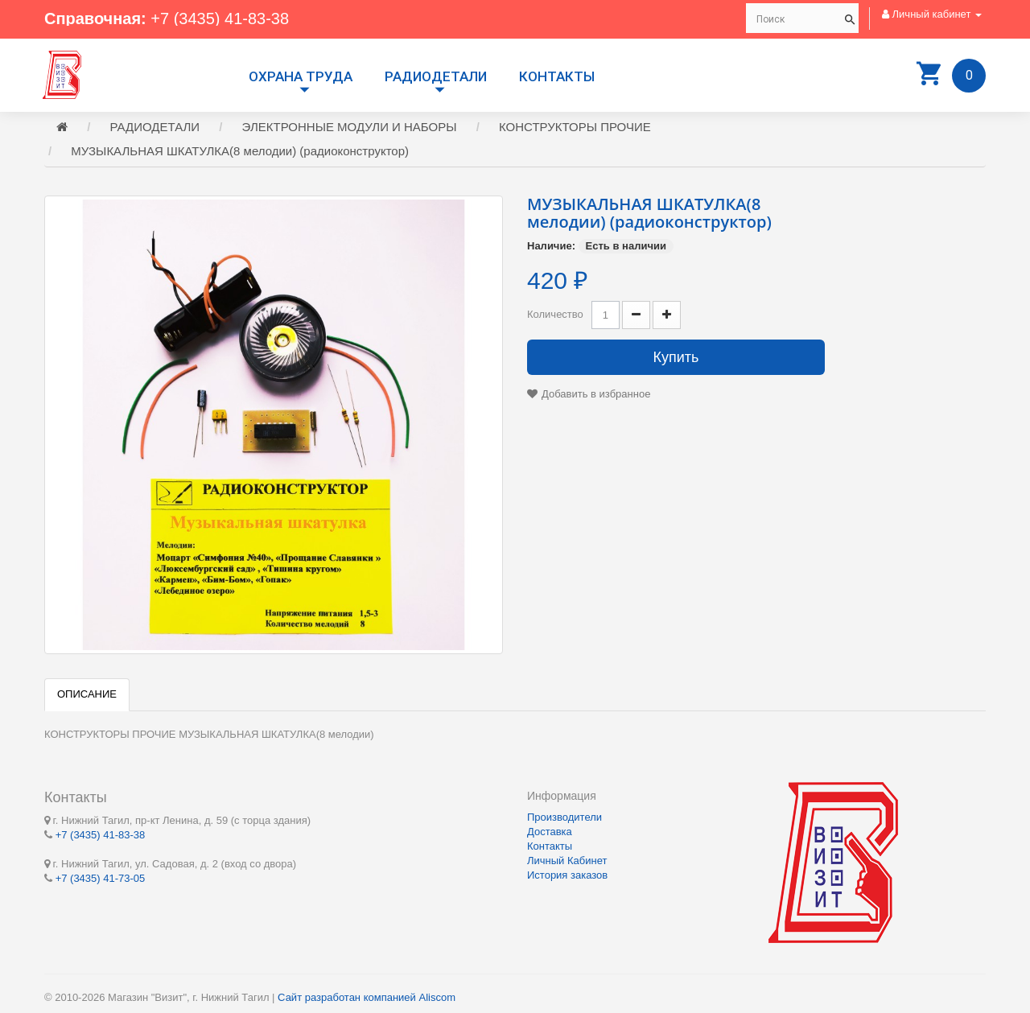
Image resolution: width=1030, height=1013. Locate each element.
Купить (676, 357)
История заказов (567, 875)
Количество (555, 314)
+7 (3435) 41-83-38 (219, 18)
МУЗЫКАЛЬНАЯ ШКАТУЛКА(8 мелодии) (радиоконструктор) (240, 151)
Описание (87, 694)
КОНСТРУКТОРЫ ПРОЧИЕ (575, 127)
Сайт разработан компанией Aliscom (366, 997)
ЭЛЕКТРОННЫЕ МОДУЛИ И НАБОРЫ (349, 127)
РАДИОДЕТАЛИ (436, 76)
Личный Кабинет (567, 860)
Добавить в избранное (596, 394)
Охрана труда (300, 76)
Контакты (557, 76)
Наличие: (551, 246)
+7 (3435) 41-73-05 (101, 878)
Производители (564, 817)
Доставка (549, 832)
